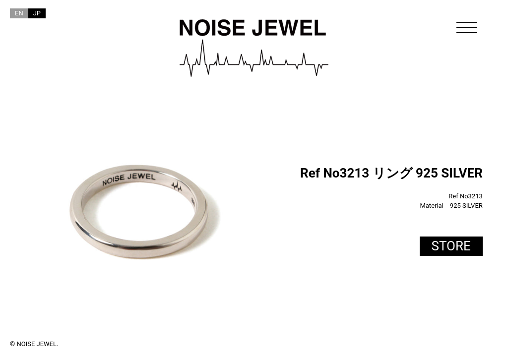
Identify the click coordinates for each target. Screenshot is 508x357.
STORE (451, 245)
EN (19, 13)
